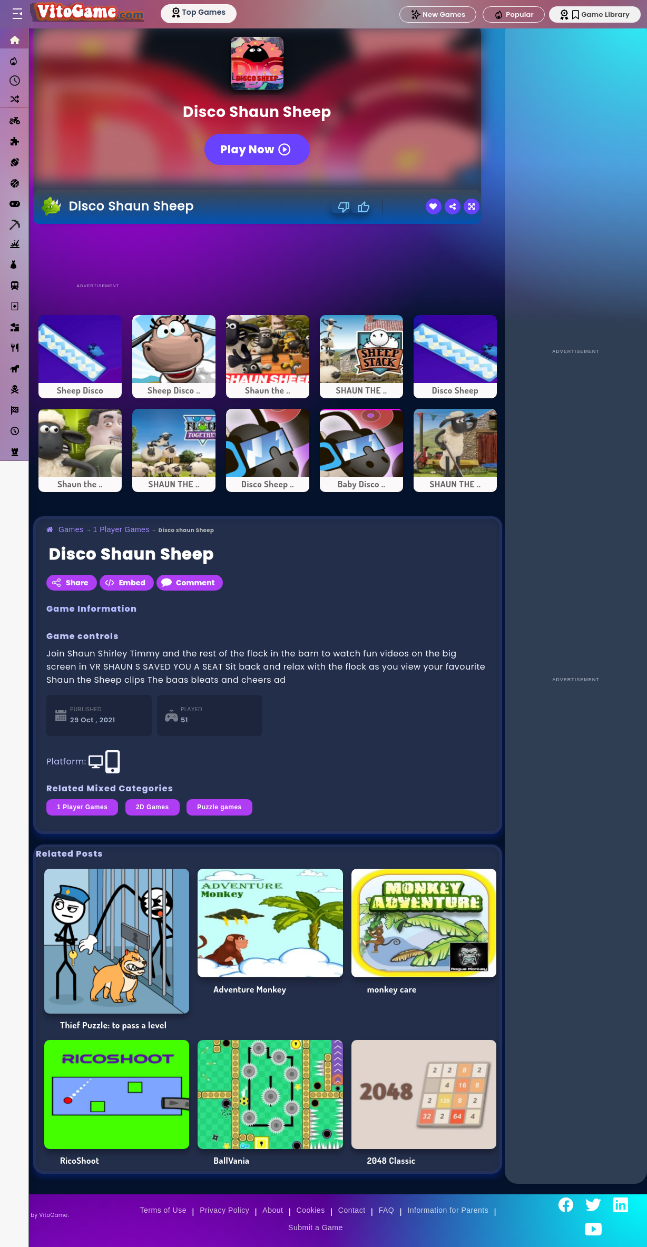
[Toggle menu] (17, 14)
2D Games (152, 807)
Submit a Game (315, 1227)
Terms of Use (163, 1210)
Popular (514, 15)
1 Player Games (121, 529)
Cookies (311, 1210)
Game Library (601, 14)
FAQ (387, 1210)
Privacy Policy (224, 1210)
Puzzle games (219, 807)
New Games (437, 14)
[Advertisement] (267, 253)
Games (71, 529)
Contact (352, 1210)
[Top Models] (199, 12)
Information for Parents (447, 1210)
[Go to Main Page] (86, 14)
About (272, 1210)
